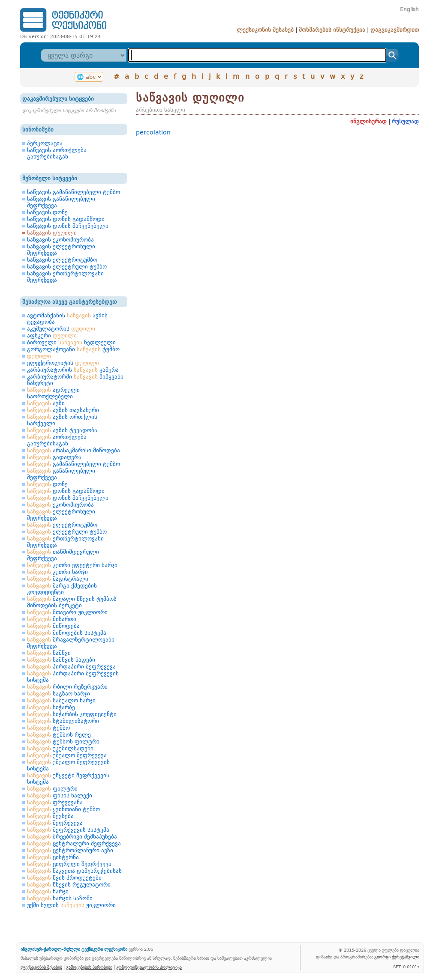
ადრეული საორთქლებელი (53, 393)
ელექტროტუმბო (62, 525)
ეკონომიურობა (60, 504)
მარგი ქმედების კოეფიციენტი (62, 588)
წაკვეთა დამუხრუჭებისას (74, 871)
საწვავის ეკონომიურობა (60, 239)
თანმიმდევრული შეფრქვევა (63, 555)
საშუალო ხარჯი (61, 700)
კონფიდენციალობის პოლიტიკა (149, 967)
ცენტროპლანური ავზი (70, 850)
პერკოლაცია (45, 143)
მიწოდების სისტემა (66, 633)
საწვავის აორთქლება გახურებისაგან (57, 153)
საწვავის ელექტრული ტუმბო (67, 266)
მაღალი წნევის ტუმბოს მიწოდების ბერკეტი (72, 602)
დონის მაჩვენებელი (67, 498)
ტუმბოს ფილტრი (63, 741)
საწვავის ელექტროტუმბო (62, 260)
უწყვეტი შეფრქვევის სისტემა (68, 778)
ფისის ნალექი (59, 795)
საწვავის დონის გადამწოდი (66, 219)
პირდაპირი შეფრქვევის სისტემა (73, 676)
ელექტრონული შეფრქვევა (61, 514)
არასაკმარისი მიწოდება (73, 450)
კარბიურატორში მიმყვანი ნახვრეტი (75, 379)
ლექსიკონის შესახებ (265, 30)
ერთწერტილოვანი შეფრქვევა (65, 541)
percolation (153, 132)
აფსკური (52, 335)
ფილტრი (52, 788)
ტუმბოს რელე (59, 734)
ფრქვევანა (55, 802)
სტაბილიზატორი (63, 721)
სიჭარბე (51, 707)
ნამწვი (49, 653)
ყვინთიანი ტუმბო (63, 809)
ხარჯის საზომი (60, 898)
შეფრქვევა (55, 823)
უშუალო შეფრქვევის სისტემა (68, 765)
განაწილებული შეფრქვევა (61, 474)
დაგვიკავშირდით (394, 30)
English (409, 9)
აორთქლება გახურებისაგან (57, 440)
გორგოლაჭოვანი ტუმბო (73, 349)
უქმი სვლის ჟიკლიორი (71, 905)
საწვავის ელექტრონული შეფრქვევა (61, 249)
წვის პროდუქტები (64, 878)
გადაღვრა (54, 457)
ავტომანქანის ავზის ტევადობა (67, 318)
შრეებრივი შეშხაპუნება (72, 836)
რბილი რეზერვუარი (67, 686)
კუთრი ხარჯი (57, 572)
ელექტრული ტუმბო (67, 531)
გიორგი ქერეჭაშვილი (396, 956)
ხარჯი (48, 891)
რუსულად (405, 121)
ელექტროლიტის (63, 363)
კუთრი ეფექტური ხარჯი (72, 565)
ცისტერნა (53, 857)
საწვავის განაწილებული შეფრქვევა (61, 202)
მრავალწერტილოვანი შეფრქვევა (70, 642)
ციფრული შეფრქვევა (69, 864)
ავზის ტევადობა (62, 430)
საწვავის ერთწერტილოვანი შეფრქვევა (65, 276)
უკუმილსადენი (60, 748)
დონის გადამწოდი (66, 491)
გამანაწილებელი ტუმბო (73, 464)
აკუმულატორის (61, 328)
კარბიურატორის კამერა (73, 370)
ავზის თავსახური (63, 410)
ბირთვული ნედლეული (71, 342)
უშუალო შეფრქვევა (67, 755)
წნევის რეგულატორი (69, 884)
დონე (47, 484)
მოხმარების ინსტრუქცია (332, 30)
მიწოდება (53, 626)
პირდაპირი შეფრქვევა (71, 666)
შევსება (50, 816)
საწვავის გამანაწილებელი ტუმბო (73, 192)
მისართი (51, 619)
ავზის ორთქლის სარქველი (62, 420)
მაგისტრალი (57, 579)
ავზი (46, 403)
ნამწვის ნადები (61, 660)
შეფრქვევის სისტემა (68, 830)
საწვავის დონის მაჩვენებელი (67, 226)
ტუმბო (48, 728)
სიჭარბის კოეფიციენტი (72, 714)
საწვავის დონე (47, 212)
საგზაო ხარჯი (58, 693)
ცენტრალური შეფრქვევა (74, 843)
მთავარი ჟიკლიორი (67, 612)
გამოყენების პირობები (89, 967)
